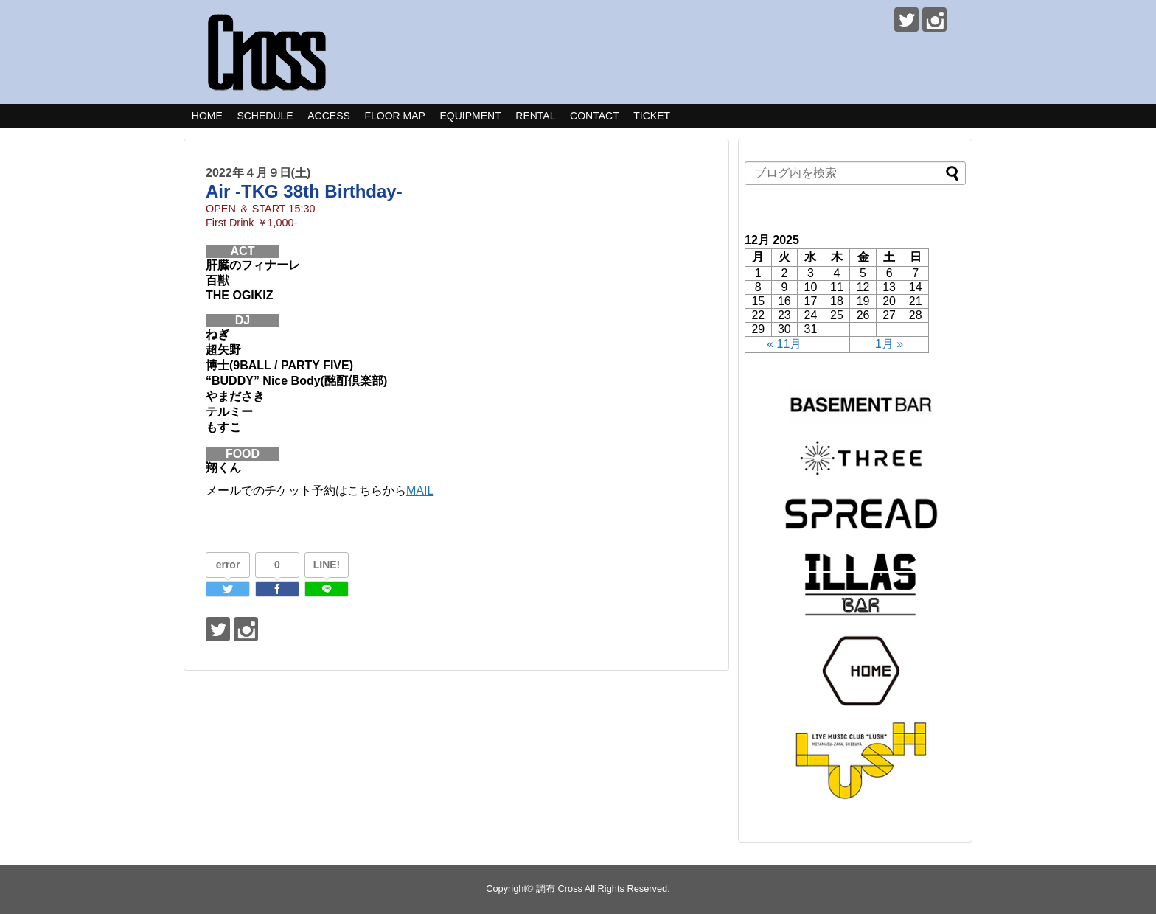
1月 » (889, 344)
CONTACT (594, 116)
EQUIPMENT (470, 116)
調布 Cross (559, 888)
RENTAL (535, 116)
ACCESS (328, 116)
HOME (207, 116)
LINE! (327, 565)
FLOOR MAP (394, 116)
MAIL (420, 490)
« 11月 (784, 344)
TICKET (651, 116)
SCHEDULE (265, 116)
